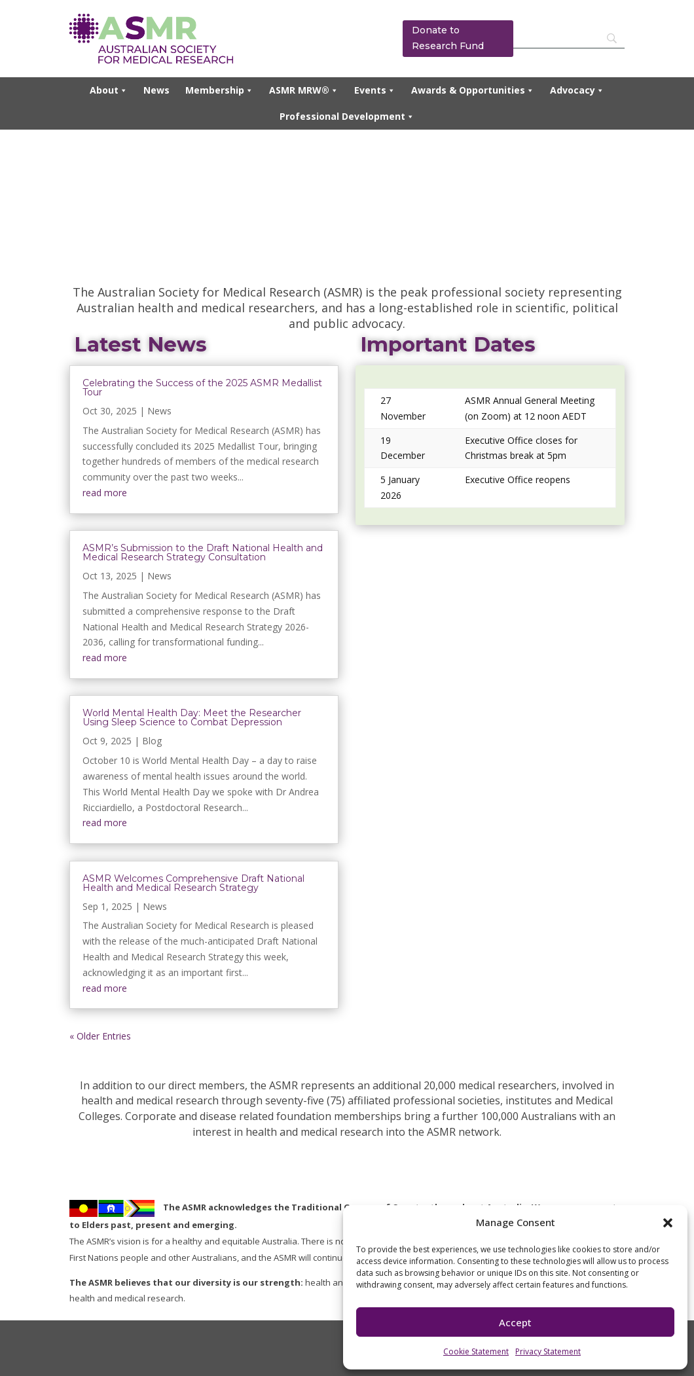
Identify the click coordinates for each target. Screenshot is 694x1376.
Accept (515, 1322)
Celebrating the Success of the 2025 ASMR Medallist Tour (202, 387)
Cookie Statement (476, 1351)
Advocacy (577, 90)
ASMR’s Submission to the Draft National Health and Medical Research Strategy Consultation (202, 552)
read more (104, 492)
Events (374, 90)
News (156, 90)
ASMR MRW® (303, 90)
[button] (667, 1222)
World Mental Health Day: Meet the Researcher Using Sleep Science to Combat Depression (191, 717)
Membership (219, 90)
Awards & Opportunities (472, 90)
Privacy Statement (548, 1351)
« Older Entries (100, 1036)
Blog (152, 740)
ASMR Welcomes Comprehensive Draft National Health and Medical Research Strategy (193, 883)
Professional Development (347, 116)
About (109, 90)
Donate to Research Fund (448, 38)
